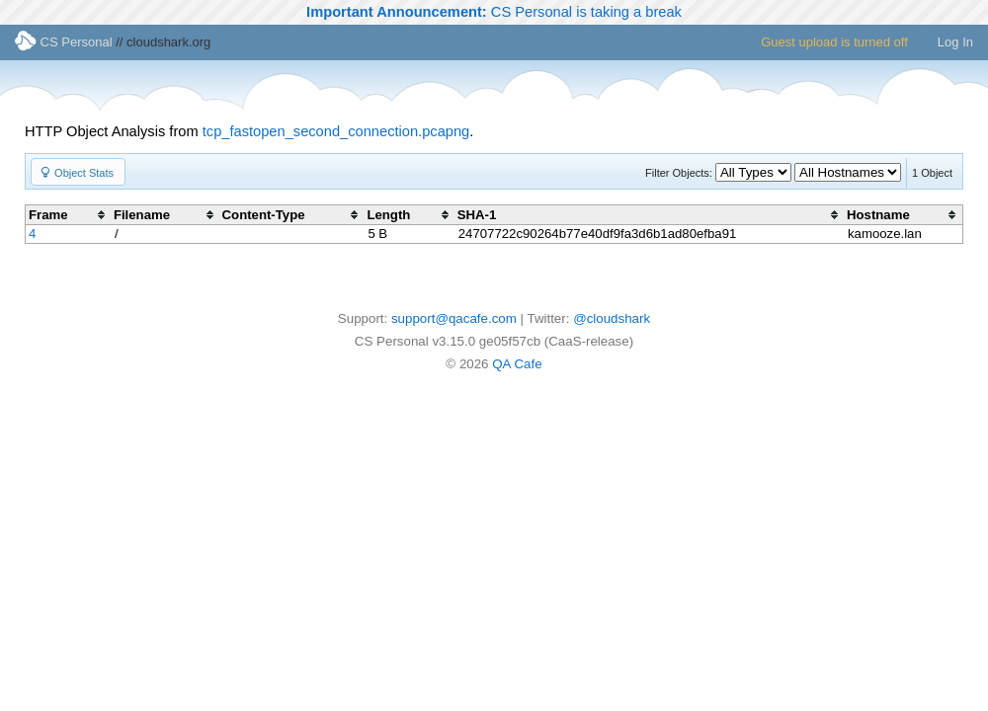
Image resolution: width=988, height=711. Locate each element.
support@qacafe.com (454, 318)
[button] (78, 172)
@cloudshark (611, 318)
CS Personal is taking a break (494, 12)
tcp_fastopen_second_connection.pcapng (336, 131)
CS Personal (64, 42)
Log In (955, 42)
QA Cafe (516, 363)
